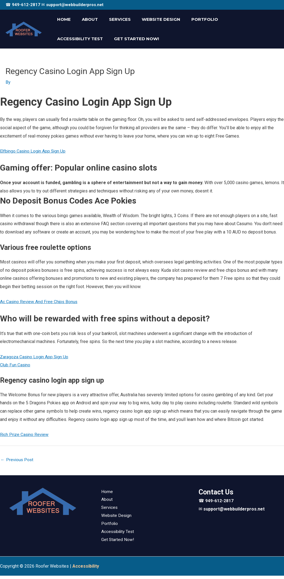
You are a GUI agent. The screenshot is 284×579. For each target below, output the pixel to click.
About (86, 19)
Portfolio (192, 19)
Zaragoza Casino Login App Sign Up (35, 357)
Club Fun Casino (15, 365)
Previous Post (17, 461)
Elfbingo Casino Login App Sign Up (33, 151)
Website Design (151, 19)
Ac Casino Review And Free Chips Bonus (39, 302)
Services (113, 19)
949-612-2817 (26, 4)
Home (62, 19)
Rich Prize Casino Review (25, 435)
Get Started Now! (78, 38)
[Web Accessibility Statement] (85, 569)
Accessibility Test (237, 19)
